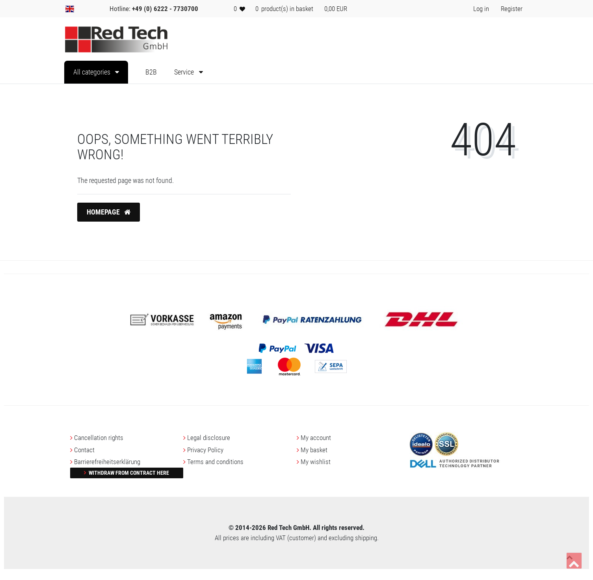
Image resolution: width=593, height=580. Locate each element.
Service (184, 72)
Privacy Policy (205, 450)
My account (316, 438)
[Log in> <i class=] (481, 8)
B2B (151, 72)
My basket (314, 450)
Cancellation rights (98, 438)
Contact (84, 450)
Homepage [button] (108, 212)
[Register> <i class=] (512, 8)
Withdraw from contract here (128, 473)
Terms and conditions (215, 462)
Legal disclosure (208, 438)
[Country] (69, 8)
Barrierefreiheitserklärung (107, 462)
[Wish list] (240, 8)
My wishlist (316, 462)
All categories (92, 72)
